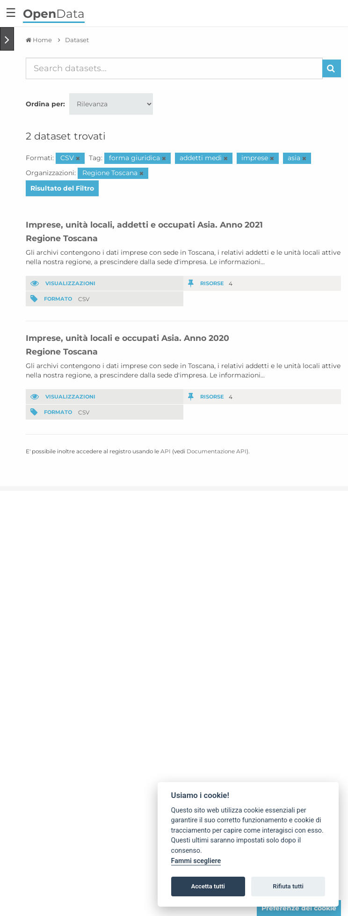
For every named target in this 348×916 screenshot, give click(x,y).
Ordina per (44, 104)
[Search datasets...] (174, 68)
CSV (83, 298)
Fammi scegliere (196, 861)
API (165, 451)
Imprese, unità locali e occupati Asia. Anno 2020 (127, 338)
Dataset (77, 40)
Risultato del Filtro (62, 188)
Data (54, 14)
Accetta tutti (208, 886)
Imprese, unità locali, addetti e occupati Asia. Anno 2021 (144, 224)
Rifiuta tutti (288, 886)
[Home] (39, 40)
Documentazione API (216, 451)
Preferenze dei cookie (298, 908)
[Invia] (331, 68)
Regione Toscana (62, 238)
